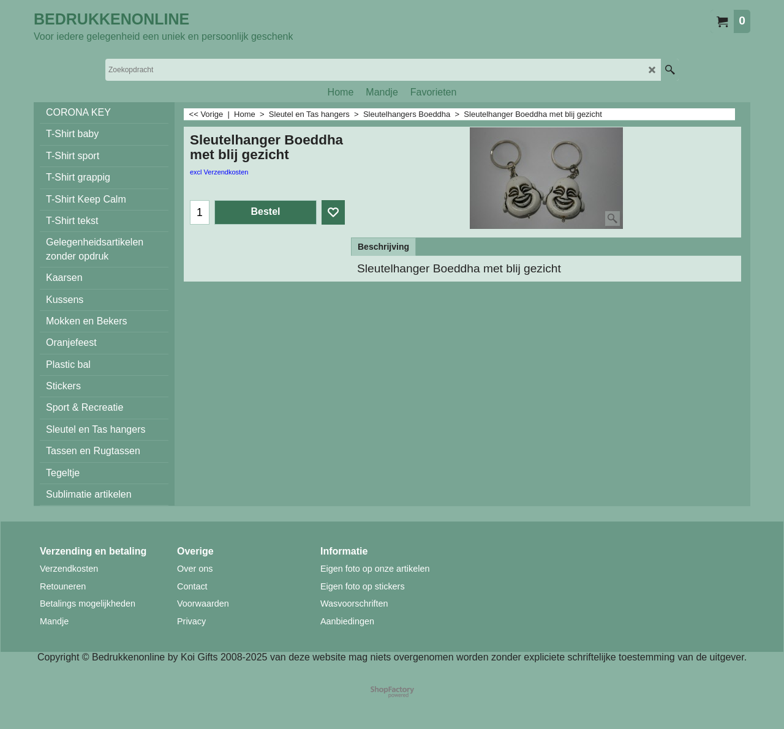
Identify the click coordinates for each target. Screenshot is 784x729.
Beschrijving (383, 247)
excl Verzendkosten (219, 172)
